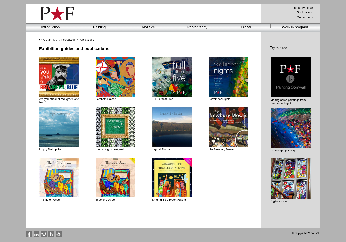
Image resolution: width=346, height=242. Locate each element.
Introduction (68, 39)
